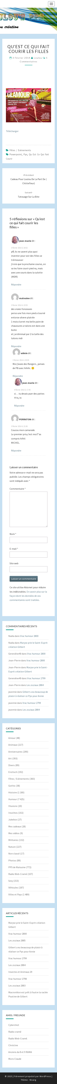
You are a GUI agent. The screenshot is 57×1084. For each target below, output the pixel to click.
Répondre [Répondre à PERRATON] (16, 450)
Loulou (38, 57)
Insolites (13, 812)
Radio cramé (14, 1031)
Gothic (11, 785)
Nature (12, 846)
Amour (11, 737)
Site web (14, 563)
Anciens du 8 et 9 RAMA (20, 1052)
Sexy (10, 880)
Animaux (12, 744)
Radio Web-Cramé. (18, 1038)
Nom (13, 533)
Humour (12, 799)
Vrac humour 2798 (17, 978)
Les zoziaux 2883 (17, 985)
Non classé (14, 853)
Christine (13, 1045)
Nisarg (33, 1079)
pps (25, 154)
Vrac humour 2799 (36, 678)
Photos (12, 860)
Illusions (12, 805)
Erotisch (12, 771)
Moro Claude (14, 1058)
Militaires (13, 840)
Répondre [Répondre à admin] (18, 375)
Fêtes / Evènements (20, 150)
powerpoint (15, 154)
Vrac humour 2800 (29, 635)
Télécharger (12, 131)
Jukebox (12, 819)
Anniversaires (15, 751)
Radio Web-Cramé (17, 874)
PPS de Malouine (17, 867)
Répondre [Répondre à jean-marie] (16, 284)
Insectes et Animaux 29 (20, 971)
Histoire (12, 792)
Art (10, 758)
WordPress (45, 1076)
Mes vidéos (13, 833)
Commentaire (18, 488)
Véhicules (13, 887)
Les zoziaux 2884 (35, 685)
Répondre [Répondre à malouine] (16, 346)
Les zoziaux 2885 (17, 940)
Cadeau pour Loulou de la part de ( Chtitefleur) (28, 179)
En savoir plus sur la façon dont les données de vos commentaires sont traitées (28, 595)
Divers (11, 765)
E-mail (14, 548)
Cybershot (13, 1024)
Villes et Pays (15, 894)
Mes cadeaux (14, 826)
